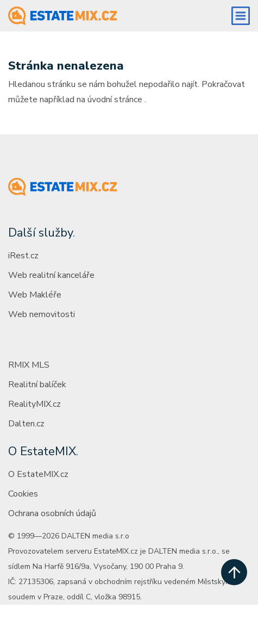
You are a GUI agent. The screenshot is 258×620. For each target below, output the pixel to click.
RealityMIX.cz (34, 404)
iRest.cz (23, 255)
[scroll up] (234, 572)
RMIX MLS (28, 365)
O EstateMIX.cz (38, 474)
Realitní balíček (37, 384)
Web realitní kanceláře (51, 275)
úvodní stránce (114, 100)
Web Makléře (34, 294)
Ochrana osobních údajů (52, 513)
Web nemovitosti (41, 314)
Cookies (23, 493)
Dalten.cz (26, 423)
